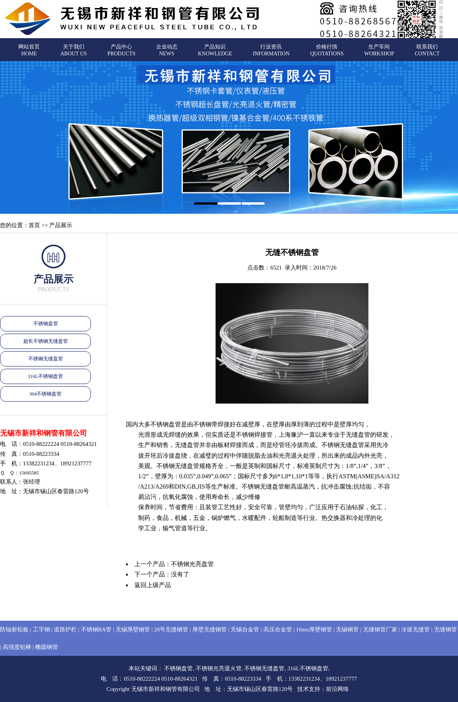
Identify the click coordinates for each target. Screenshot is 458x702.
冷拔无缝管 (415, 629)
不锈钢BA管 (96, 629)
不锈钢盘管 (45, 323)
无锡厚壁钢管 (133, 629)
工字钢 (41, 629)
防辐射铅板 (14, 629)
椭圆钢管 (46, 647)
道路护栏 (65, 629)
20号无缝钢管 (171, 629)
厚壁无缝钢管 (209, 629)
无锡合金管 (245, 629)
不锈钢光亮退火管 (219, 668)
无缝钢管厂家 (380, 629)
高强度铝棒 (17, 647)
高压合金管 (277, 629)
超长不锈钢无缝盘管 (45, 341)
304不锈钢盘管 (45, 394)
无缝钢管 (445, 629)
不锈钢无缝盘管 (45, 358)
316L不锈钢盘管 (45, 376)
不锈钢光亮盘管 (192, 564)
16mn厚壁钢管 (314, 629)
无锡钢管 (347, 629)
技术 (303, 689)
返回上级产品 (152, 585)
